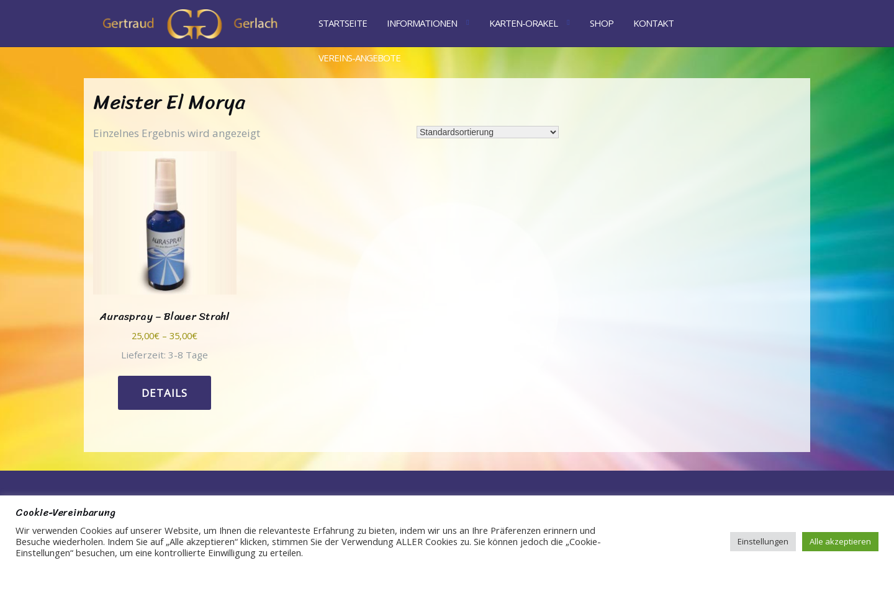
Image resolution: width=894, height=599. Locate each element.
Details (164, 393)
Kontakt (653, 23)
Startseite (342, 23)
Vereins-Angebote (359, 57)
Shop (601, 23)
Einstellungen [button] (763, 541)
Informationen (422, 23)
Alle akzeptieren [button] (840, 541)
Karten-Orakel (523, 23)
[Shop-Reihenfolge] (488, 132)
